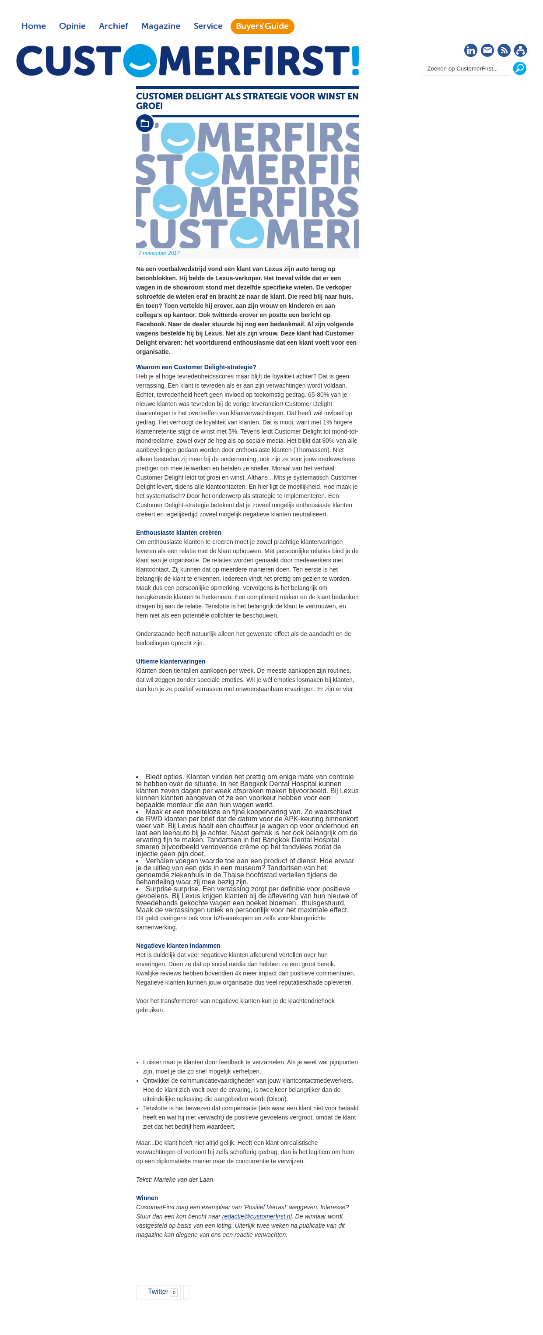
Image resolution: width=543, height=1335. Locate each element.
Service (208, 26)
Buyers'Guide (262, 26)
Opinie (72, 26)
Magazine (160, 26)
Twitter (158, 1291)
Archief (113, 26)
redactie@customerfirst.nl (257, 1216)
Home (33, 26)
